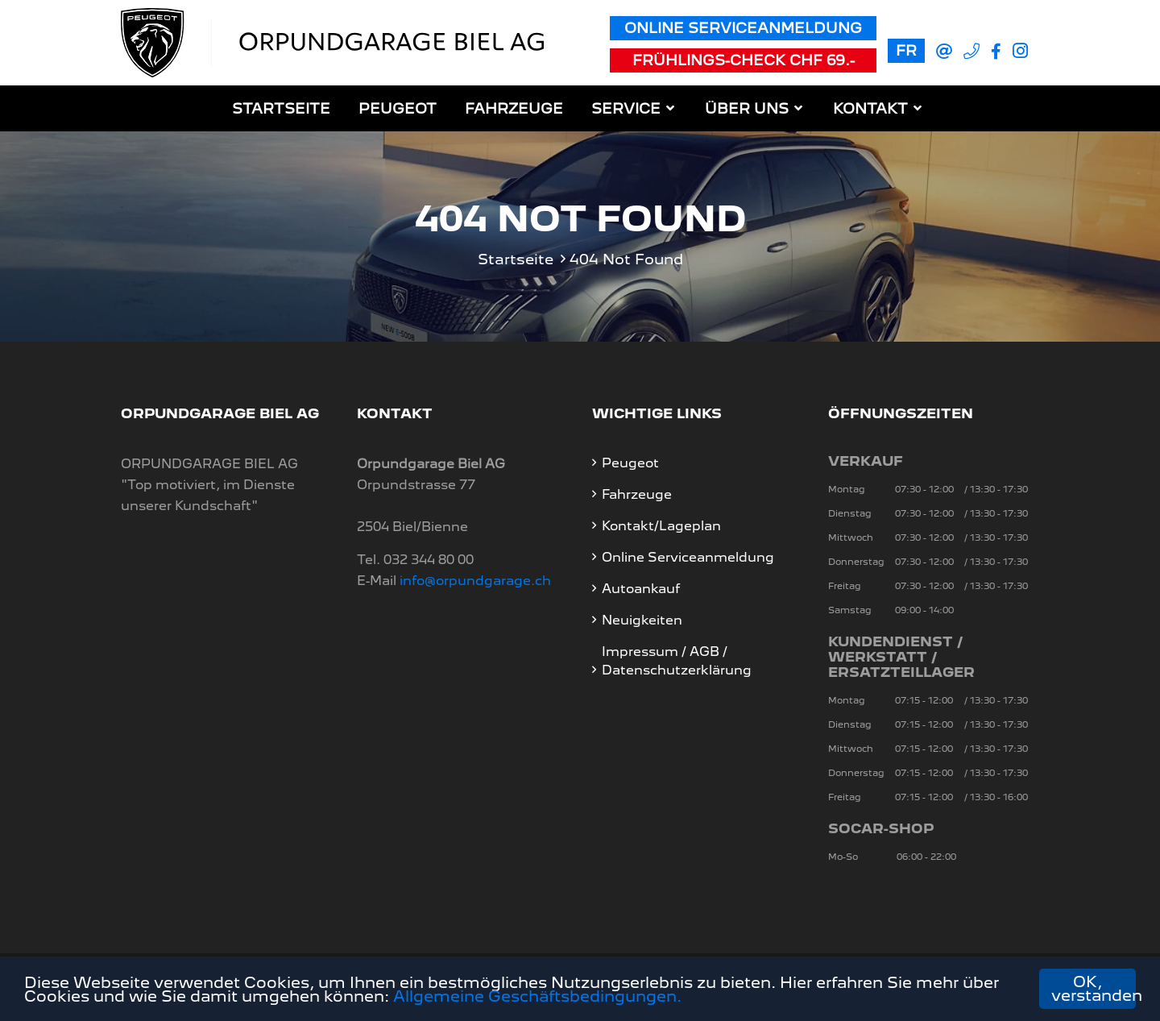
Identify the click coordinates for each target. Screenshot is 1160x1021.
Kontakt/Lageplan (661, 525)
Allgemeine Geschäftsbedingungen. (537, 996)
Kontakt (870, 108)
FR (906, 50)
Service (626, 108)
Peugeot (397, 108)
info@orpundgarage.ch (475, 580)
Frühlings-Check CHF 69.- (743, 60)
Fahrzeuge (514, 108)
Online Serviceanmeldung (743, 27)
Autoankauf (641, 588)
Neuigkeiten (642, 620)
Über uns (747, 108)
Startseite (281, 108)
